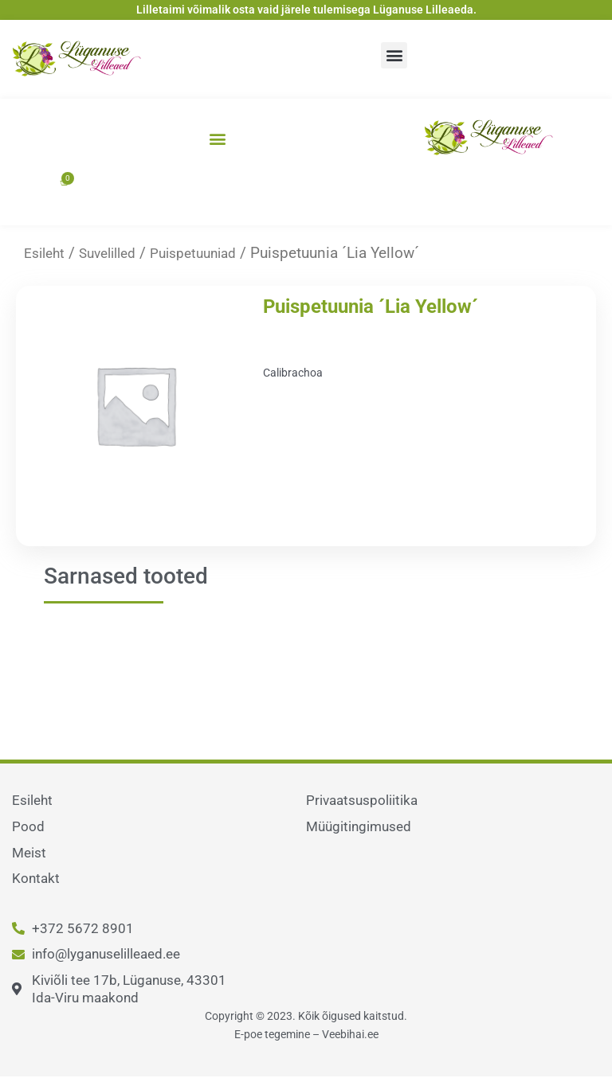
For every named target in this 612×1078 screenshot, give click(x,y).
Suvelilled (116, 253)
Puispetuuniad (211, 253)
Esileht (46, 253)
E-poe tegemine (272, 1034)
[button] (394, 55)
